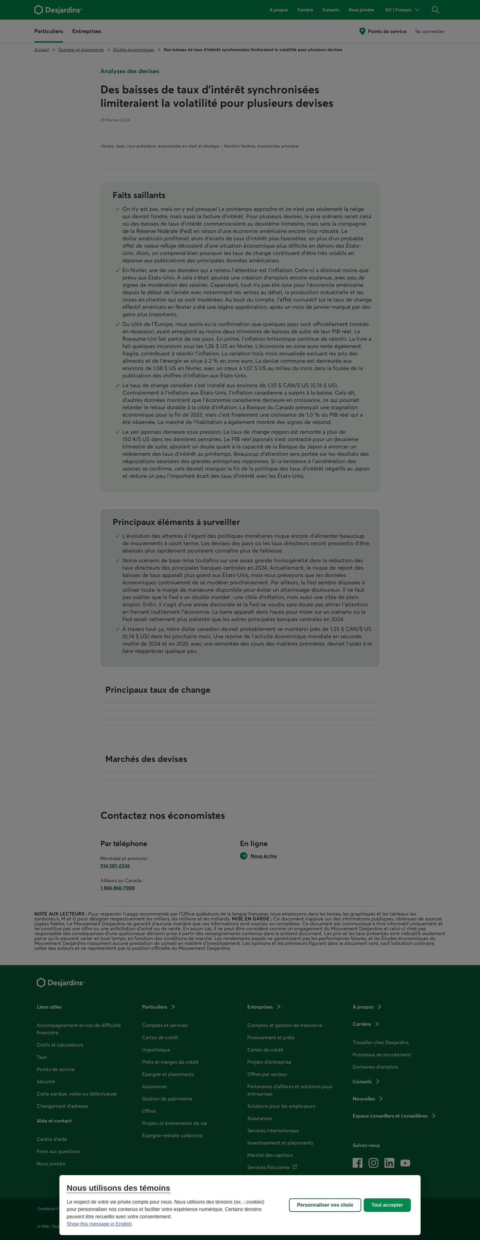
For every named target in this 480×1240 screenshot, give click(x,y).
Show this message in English (99, 1224)
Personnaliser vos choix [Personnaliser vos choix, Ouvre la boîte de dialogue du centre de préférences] (325, 1205)
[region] (240, 1205)
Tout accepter (387, 1205)
